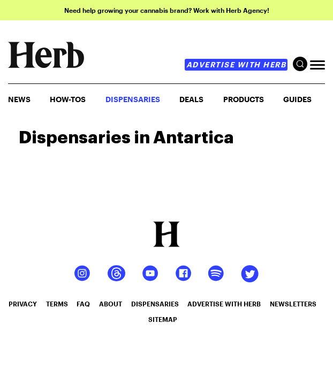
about (110, 303)
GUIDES (297, 99)
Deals (191, 99)
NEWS (19, 99)
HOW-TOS (68, 99)
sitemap (162, 319)
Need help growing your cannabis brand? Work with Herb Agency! (166, 10)
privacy (23, 303)
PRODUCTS (243, 99)
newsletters (293, 303)
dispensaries (155, 303)
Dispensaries (132, 99)
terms (57, 303)
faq (83, 303)
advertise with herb (236, 64)
